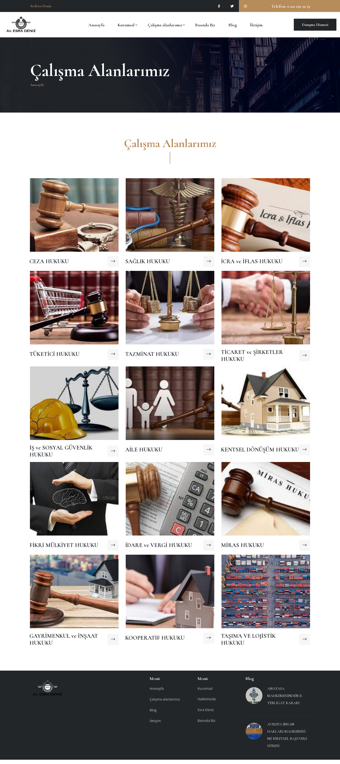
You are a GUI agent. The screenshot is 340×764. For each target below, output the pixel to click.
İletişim (256, 24)
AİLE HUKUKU (143, 453)
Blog (232, 24)
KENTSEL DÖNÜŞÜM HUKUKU (260, 453)
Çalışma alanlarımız (165, 24)
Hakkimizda (207, 703)
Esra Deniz (206, 714)
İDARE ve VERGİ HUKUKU (158, 548)
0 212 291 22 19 (298, 6)
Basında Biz (205, 24)
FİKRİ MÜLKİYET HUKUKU (63, 548)
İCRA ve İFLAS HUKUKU (252, 264)
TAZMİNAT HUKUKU (152, 357)
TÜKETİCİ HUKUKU (54, 357)
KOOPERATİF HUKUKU (155, 641)
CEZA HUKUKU (49, 264)
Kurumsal (126, 24)
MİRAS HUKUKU (242, 548)
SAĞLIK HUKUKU (147, 264)
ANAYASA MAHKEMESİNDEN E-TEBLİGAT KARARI (285, 700)
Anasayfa (96, 24)
